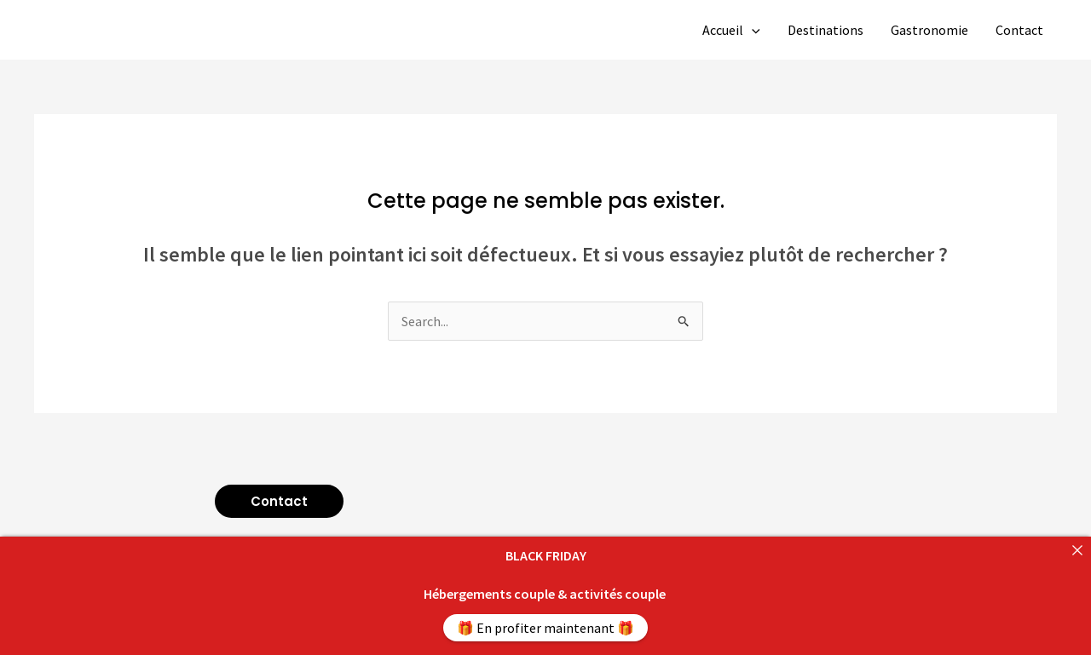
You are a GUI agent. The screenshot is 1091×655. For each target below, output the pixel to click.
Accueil (731, 30)
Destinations (825, 29)
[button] (279, 501)
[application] (751, 30)
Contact (1019, 29)
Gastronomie (929, 29)
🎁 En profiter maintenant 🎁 (545, 627)
